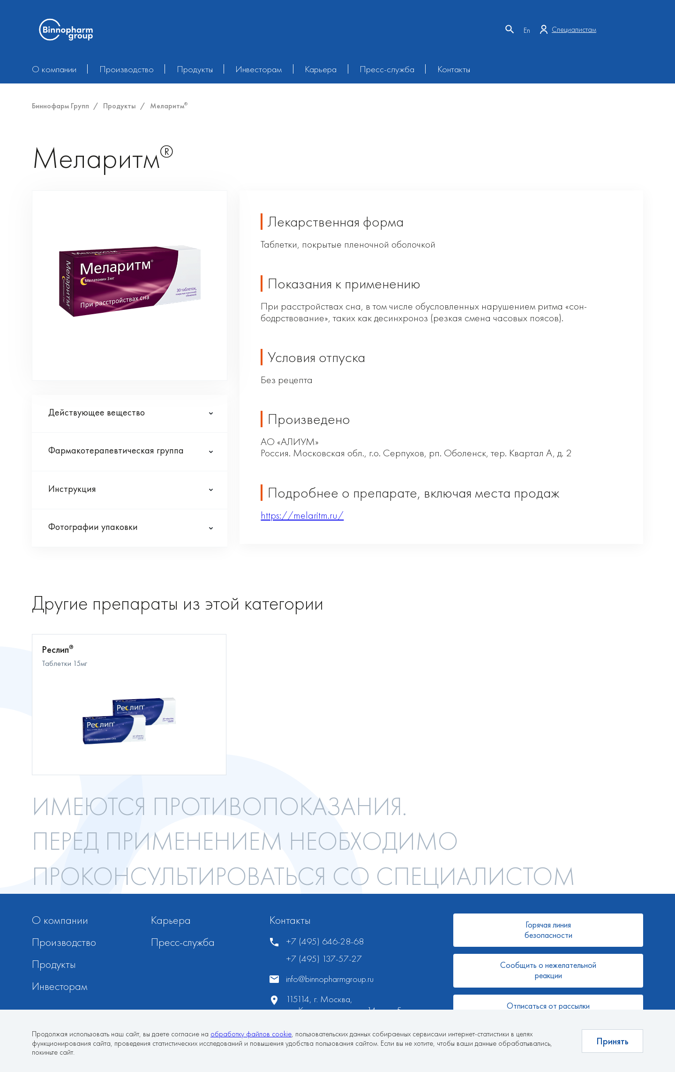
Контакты (453, 69)
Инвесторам (258, 69)
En (527, 30)
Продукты (195, 69)
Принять (612, 1041)
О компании (54, 69)
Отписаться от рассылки (548, 1005)
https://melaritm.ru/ (302, 515)
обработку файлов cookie (251, 1034)
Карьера (321, 69)
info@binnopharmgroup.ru (330, 979)
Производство (126, 69)
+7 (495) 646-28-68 (325, 941)
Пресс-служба (387, 69)
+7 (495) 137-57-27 (324, 959)
